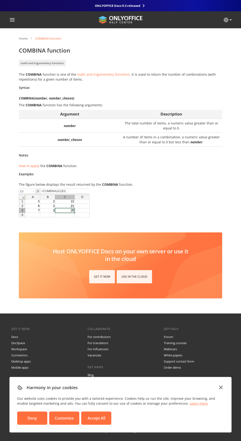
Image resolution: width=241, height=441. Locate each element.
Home (23, 38)
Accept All (96, 418)
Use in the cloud (134, 277)
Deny (32, 418)
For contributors (99, 337)
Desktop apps (21, 361)
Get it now (102, 277)
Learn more (199, 403)
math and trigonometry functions (42, 63)
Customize (64, 418)
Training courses (175, 343)
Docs (14, 337)
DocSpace (18, 343)
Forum (168, 337)
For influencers (98, 349)
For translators (98, 343)
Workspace (19, 349)
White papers (173, 355)
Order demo (172, 367)
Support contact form (179, 361)
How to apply (29, 166)
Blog (91, 375)
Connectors (19, 355)
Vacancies (94, 355)
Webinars (170, 349)
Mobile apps (19, 367)
